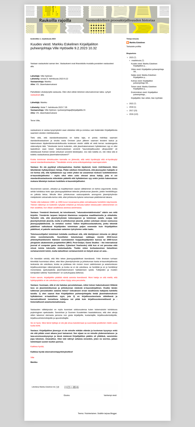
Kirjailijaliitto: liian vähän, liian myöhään (147, 98)
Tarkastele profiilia (133, 46)
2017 (131, 110)
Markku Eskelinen (137, 43)
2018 (131, 107)
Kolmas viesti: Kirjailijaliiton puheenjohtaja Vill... (142, 82)
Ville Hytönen (46, 76)
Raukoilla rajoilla (34, 10)
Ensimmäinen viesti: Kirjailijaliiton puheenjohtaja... (144, 93)
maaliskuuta (136, 60)
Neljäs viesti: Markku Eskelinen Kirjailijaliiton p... (143, 76)
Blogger (113, 413)
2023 (131, 57)
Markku (48, 81)
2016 (131, 114)
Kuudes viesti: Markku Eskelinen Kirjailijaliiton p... (144, 65)
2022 (131, 103)
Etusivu (67, 395)
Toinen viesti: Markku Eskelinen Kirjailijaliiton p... (143, 88)
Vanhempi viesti (110, 395)
